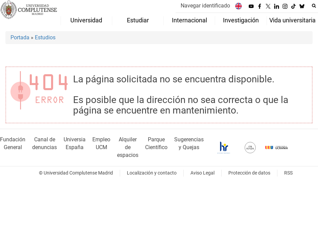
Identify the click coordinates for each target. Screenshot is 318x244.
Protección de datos (249, 173)
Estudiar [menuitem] (138, 20)
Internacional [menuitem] (189, 20)
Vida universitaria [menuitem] (292, 20)
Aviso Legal (202, 173)
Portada (19, 37)
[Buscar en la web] (314, 5)
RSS (288, 173)
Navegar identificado (205, 5)
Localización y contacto (152, 173)
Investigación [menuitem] (241, 20)
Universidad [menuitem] (86, 20)
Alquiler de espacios (127, 147)
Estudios (45, 37)
